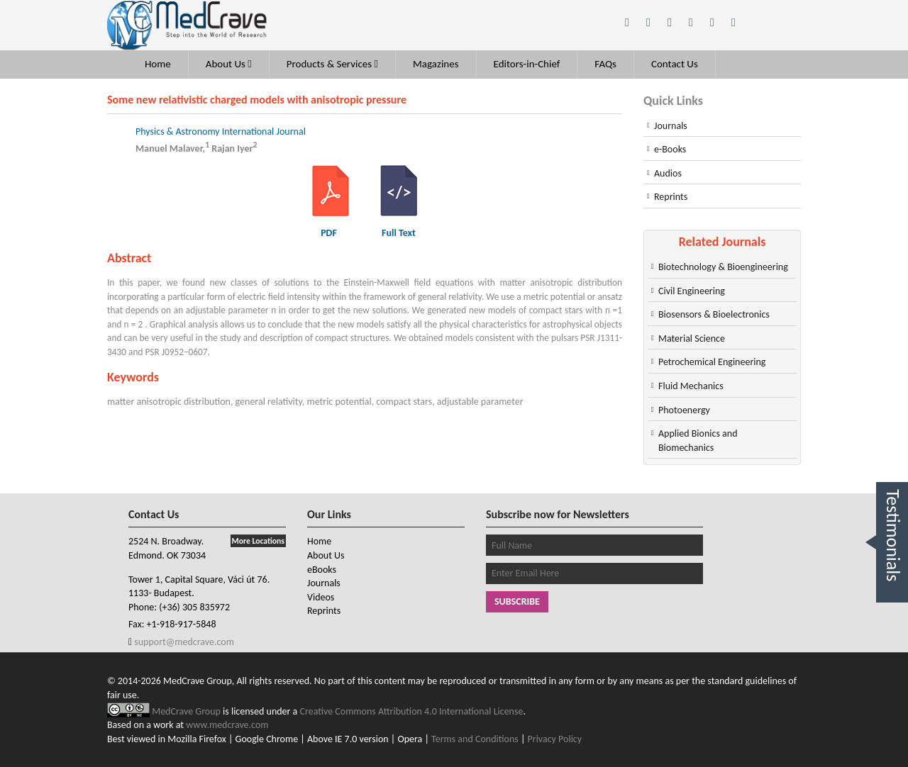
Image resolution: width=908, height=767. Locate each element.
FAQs (605, 63)
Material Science (691, 338)
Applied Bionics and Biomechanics (697, 440)
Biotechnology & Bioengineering (723, 267)
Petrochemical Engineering (711, 362)
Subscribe (517, 601)
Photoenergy (684, 410)
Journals (670, 126)
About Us (229, 63)
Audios (668, 173)
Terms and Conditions (475, 739)
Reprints (670, 197)
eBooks (321, 570)
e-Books (670, 149)
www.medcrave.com (227, 725)
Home (158, 63)
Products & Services (332, 63)
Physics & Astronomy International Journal (220, 131)
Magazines (436, 63)
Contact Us (674, 63)
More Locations (258, 541)
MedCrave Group (187, 711)
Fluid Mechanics (691, 386)
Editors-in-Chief (527, 63)
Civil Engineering (691, 291)
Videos (320, 597)
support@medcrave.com (183, 642)
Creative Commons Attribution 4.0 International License (412, 711)
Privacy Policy (555, 739)
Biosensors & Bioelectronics (714, 314)
